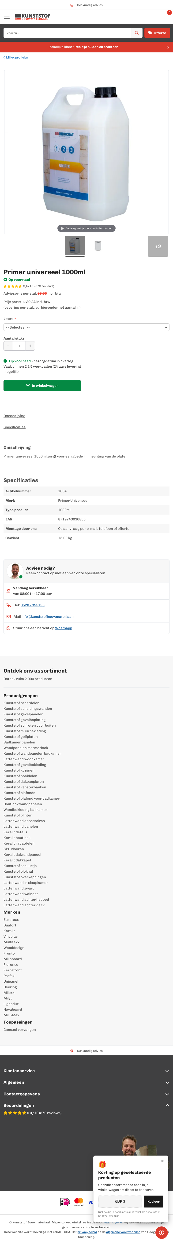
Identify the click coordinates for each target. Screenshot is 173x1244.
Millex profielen (17, 57)
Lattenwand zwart (19, 888)
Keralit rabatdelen (19, 843)
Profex (9, 976)
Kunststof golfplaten (21, 737)
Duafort (10, 925)
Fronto (9, 953)
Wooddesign (14, 948)
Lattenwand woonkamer (24, 759)
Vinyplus (11, 936)
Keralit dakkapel (17, 860)
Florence (11, 964)
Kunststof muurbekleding (25, 731)
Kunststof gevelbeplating (25, 720)
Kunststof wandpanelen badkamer (32, 753)
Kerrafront (13, 970)
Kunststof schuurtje (20, 866)
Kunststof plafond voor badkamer (32, 798)
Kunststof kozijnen (19, 770)
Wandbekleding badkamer (25, 810)
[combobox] (73, 33)
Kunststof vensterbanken (25, 787)
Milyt (8, 998)
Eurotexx (11, 920)
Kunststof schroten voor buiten (30, 725)
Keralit (9, 931)
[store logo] (32, 17)
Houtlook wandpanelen (23, 804)
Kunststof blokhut (18, 871)
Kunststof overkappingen (25, 877)
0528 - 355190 (33, 605)
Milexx (9, 993)
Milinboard (13, 959)
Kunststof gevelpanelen (23, 714)
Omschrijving (14, 416)
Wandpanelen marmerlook (26, 748)
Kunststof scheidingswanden (28, 708)
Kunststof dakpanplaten (24, 781)
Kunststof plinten (18, 815)
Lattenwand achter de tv (24, 905)
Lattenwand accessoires (24, 821)
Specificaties (15, 427)
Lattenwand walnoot (21, 894)
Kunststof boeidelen (20, 776)
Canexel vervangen (20, 1030)
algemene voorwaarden (123, 1232)
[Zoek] (137, 33)
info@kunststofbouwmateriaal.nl (49, 617)
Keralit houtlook (17, 838)
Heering (10, 987)
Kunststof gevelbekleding (25, 765)
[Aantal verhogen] (30, 346)
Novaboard (13, 1009)
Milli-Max (11, 1015)
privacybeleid (87, 1232)
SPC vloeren (14, 849)
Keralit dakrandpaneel (22, 855)
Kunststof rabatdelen (21, 703)
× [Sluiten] (162, 1164)
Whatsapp (63, 628)
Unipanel (11, 981)
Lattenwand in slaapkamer (26, 883)
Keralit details (15, 832)
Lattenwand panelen (21, 826)
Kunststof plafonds (19, 793)
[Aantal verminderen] (8, 346)
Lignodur (11, 1004)
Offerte (157, 33)
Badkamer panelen (19, 742)
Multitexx (11, 942)
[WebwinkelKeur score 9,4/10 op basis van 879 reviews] (86, 286)
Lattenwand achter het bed (26, 899)
